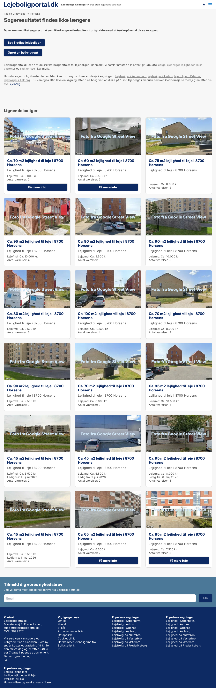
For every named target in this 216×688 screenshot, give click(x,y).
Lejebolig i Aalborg (124, 631)
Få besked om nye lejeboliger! (204, 4)
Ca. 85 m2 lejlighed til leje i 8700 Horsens (177, 536)
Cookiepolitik (66, 638)
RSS (60, 649)
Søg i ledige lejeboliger (24, 42)
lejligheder (188, 64)
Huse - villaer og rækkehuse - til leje (27, 682)
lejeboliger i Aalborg (17, 80)
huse (199, 64)
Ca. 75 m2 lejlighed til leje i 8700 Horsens (177, 162)
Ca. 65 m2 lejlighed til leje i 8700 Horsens (106, 536)
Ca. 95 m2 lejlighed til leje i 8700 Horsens (35, 243)
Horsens (35, 14)
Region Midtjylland (15, 13)
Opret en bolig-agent (23, 52)
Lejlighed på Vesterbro (181, 638)
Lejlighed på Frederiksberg (183, 645)
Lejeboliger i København (130, 76)
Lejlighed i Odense (178, 627)
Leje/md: (13, 176)
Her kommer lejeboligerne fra (77, 642)
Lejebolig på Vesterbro (127, 638)
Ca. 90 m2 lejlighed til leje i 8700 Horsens (177, 243)
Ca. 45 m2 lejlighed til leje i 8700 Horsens (35, 460)
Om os (62, 620)
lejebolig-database (111, 4)
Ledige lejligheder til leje (19, 675)
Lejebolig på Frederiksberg (129, 645)
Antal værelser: (17, 179)
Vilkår (61, 627)
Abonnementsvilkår (70, 631)
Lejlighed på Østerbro (180, 642)
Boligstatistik (66, 645)
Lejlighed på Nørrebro (180, 635)
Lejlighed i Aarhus (177, 624)
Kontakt (63, 624)
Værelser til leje (14, 678)
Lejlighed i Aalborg (178, 631)
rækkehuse (27, 68)
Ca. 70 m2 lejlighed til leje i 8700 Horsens (35, 162)
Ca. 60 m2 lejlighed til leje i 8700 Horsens (106, 162)
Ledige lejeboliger (15, 671)
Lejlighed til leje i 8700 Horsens (31, 170)
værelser (9, 68)
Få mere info (37, 187)
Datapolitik (65, 635)
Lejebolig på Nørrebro (126, 635)
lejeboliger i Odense (187, 76)
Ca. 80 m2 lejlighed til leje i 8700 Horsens (106, 243)
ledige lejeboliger (169, 64)
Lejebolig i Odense (124, 627)
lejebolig (15, 84)
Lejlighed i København (180, 620)
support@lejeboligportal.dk (22, 627)
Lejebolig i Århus (123, 624)
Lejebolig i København (126, 620)
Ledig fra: (13, 477)
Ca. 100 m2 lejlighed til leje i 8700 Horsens (107, 315)
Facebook (6, 660)
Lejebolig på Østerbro (126, 642)
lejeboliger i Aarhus (160, 76)
